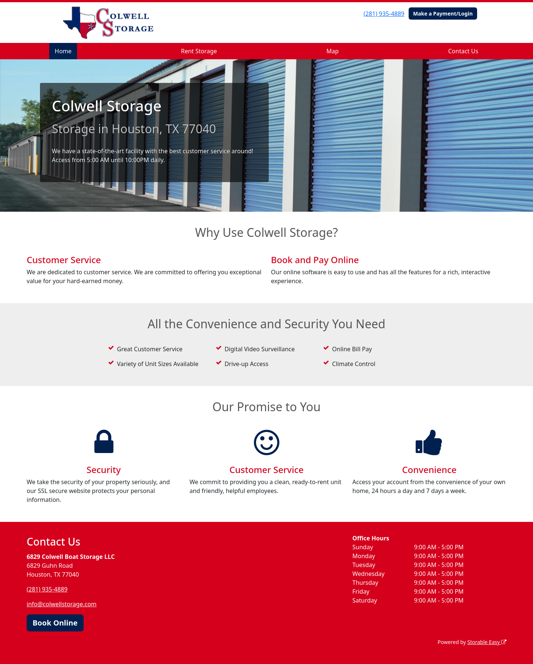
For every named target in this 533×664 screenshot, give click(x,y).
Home (63, 51)
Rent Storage (199, 51)
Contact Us (463, 51)
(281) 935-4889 (383, 14)
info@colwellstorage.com (62, 604)
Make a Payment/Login (443, 13)
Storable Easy (486, 641)
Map (332, 51)
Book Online (55, 623)
